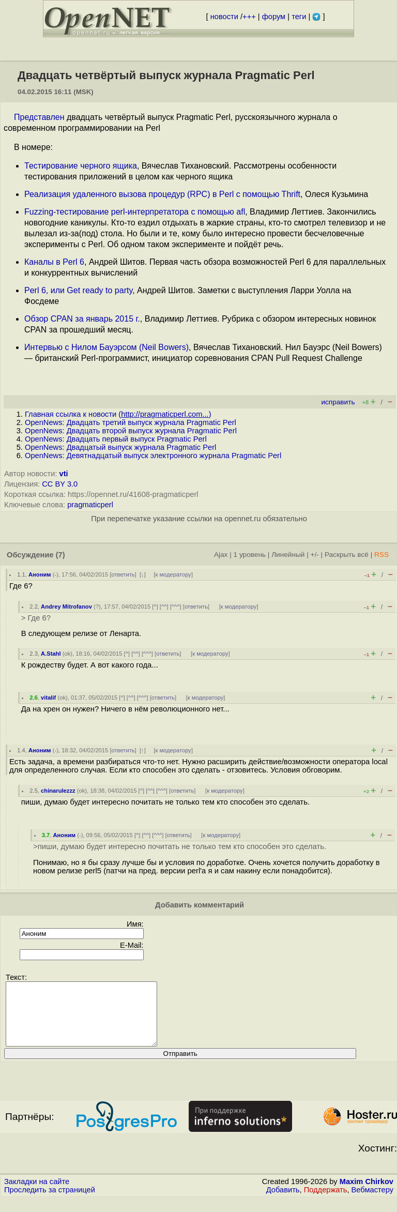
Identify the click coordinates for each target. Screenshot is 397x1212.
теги (299, 16)
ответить (123, 574)
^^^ (176, 606)
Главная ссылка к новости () (118, 414)
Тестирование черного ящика (80, 165)
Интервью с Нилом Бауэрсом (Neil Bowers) (106, 347)
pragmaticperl (90, 505)
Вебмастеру (372, 1202)
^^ (164, 606)
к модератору (173, 574)
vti (63, 473)
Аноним (39, 574)
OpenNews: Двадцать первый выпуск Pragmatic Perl (116, 439)
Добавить (283, 1202)
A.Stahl (51, 653)
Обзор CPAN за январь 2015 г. (82, 318)
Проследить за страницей (49, 1202)
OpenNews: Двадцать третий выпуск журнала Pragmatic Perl (130, 422)
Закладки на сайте (36, 1194)
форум (273, 16)
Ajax (221, 554)
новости (224, 16)
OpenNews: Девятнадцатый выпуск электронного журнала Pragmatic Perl (153, 455)
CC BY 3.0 (60, 484)
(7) (60, 555)
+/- (314, 554)
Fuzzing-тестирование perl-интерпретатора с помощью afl (134, 211)
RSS (381, 554)
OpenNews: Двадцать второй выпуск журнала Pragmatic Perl (131, 431)
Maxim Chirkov (366, 1194)
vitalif (48, 697)
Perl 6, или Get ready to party (78, 290)
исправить (338, 402)
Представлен (39, 117)
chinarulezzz (58, 790)
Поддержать (325, 1202)
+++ (249, 16)
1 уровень (250, 554)
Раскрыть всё (347, 554)
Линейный (287, 554)
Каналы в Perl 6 (54, 261)
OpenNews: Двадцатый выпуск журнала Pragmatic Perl (120, 447)
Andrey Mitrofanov (66, 606)
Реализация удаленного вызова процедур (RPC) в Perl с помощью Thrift (162, 194)
